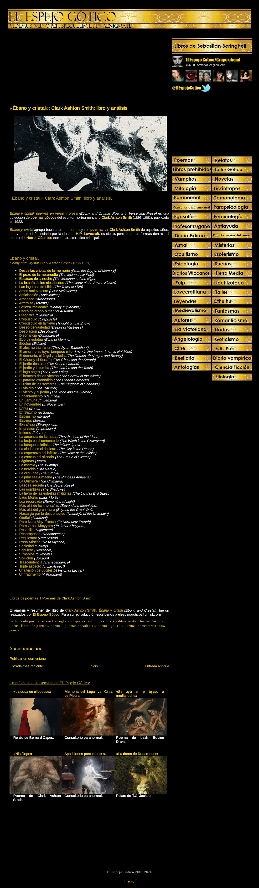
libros (14, 626)
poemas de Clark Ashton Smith (115, 230)
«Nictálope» (22, 754)
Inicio (93, 666)
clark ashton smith (121, 621)
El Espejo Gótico (46, 614)
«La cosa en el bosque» (32, 692)
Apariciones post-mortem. (85, 754)
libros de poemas (34, 626)
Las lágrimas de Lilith (35, 287)
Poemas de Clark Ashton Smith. (67, 598)
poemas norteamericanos (144, 626)
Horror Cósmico (151, 621)
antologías (96, 621)
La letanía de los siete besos (41, 283)
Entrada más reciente (26, 666)
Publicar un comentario (28, 658)
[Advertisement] (49, 68)
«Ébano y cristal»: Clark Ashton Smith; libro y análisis (68, 108)
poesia (15, 630)
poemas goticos (110, 626)
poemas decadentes (80, 626)
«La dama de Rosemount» (137, 754)
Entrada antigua (157, 666)
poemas (56, 626)
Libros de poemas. (24, 598)
